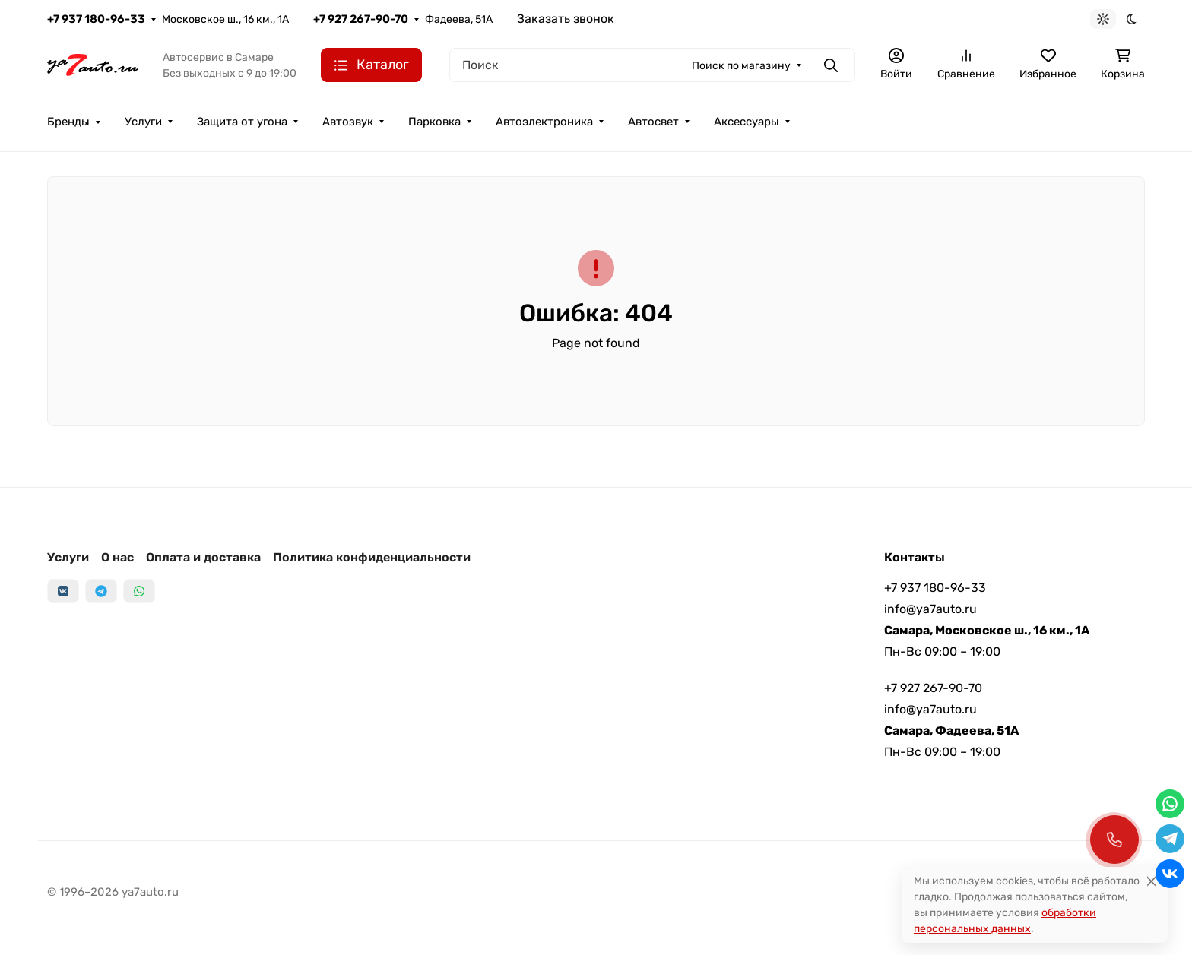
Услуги (143, 121)
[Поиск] (652, 65)
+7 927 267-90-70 (360, 19)
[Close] (1151, 881)
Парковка (434, 121)
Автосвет (653, 121)
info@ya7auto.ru (930, 609)
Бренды (68, 121)
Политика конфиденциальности (372, 557)
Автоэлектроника (544, 121)
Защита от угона (242, 121)
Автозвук (347, 121)
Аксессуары (746, 121)
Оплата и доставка (203, 557)
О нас (117, 557)
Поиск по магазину (741, 65)
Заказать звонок (565, 18)
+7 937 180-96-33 (96, 19)
